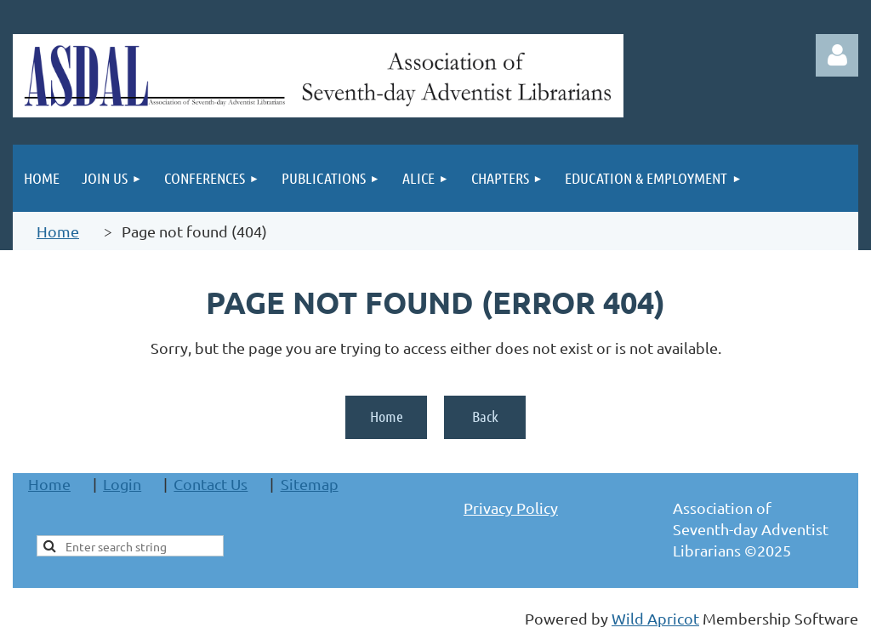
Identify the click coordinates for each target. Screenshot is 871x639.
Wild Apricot (655, 618)
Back (485, 416)
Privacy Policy (511, 507)
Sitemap (310, 484)
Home (58, 231)
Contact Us (211, 484)
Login (122, 484)
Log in (837, 55)
